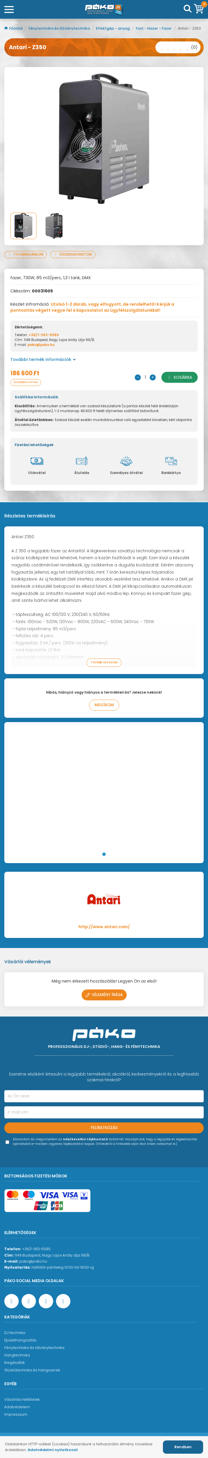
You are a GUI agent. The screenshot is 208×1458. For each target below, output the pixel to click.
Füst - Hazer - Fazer (154, 28)
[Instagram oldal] (46, 1301)
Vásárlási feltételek (22, 1399)
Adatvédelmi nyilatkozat (53, 1450)
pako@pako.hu (41, 344)
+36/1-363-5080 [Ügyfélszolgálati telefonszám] (36, 1248)
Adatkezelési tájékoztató (85, 1139)
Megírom (104, 705)
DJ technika (14, 1332)
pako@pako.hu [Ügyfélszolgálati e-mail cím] (33, 1261)
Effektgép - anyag (113, 28)
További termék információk (43, 359)
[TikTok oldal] (63, 1301)
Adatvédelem (17, 1406)
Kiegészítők (14, 1362)
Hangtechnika (17, 1355)
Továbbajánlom (25, 254)
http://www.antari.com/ (104, 927)
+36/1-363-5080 (44, 335)
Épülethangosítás (20, 1340)
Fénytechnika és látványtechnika (60, 28)
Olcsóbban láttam (26, 382)
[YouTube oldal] (29, 1301)
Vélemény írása (104, 995)
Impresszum (15, 1414)
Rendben (183, 1446)
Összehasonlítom (73, 254)
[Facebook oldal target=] (11, 1301)
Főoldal (14, 28)
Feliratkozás (104, 1127)
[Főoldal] (104, 9)
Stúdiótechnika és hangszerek (32, 1370)
